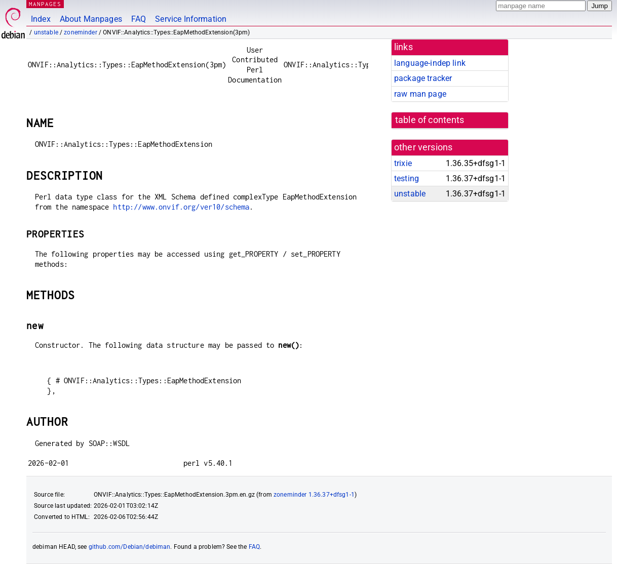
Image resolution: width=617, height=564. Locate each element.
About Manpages (91, 19)
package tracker (423, 78)
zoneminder (80, 32)
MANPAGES (45, 4)
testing (406, 178)
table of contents (430, 120)
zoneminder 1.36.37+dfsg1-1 (314, 494)
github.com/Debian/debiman (130, 546)
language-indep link (430, 63)
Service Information (190, 19)
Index (41, 19)
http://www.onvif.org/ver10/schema (181, 207)
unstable (46, 32)
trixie (403, 163)
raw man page (420, 94)
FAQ (138, 19)
